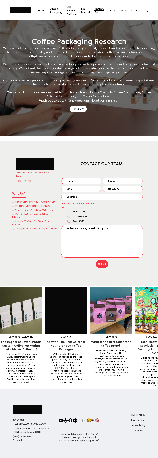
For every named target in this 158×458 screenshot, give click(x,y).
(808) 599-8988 (22, 436)
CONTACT (18, 419)
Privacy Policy (137, 414)
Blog (112, 10)
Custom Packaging (56, 10)
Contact (135, 10)
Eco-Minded (85, 10)
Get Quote (78, 109)
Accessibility (138, 425)
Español (17, 440)
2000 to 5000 (75, 216)
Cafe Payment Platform (71, 10)
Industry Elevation (99, 10)
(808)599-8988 (24, 181)
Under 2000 (74, 212)
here (120, 84)
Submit (102, 264)
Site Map (140, 430)
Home (41, 10)
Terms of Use (138, 419)
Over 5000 (73, 221)
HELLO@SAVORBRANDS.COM (29, 423)
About (123, 10)
